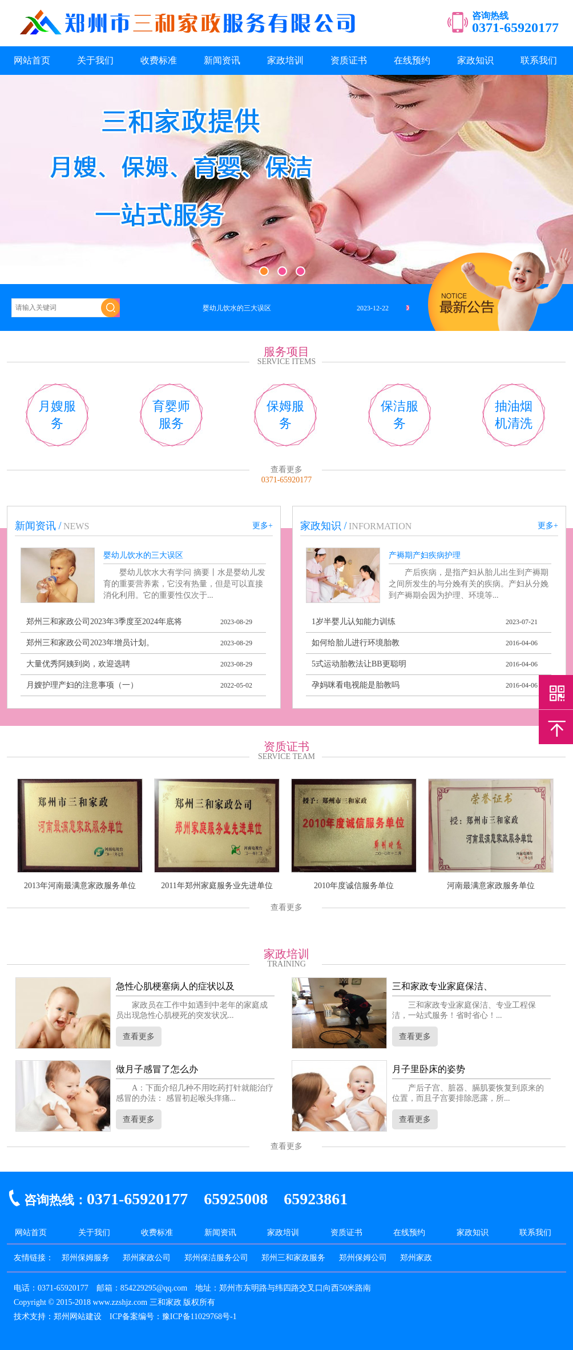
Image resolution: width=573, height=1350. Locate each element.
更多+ (262, 525)
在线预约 (412, 60)
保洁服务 (399, 414)
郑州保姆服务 (86, 1257)
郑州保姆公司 (363, 1257)
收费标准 (158, 60)
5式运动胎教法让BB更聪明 (359, 664)
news (76, 526)
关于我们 (95, 60)
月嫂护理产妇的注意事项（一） (82, 685)
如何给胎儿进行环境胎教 (356, 642)
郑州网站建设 (78, 1316)
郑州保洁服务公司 (216, 1257)
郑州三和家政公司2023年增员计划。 (90, 642)
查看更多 (286, 469)
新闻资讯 (222, 60)
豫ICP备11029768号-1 (199, 1316)
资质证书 (348, 60)
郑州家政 (416, 1257)
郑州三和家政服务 (293, 1257)
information (380, 526)
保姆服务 (285, 414)
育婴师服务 (171, 414)
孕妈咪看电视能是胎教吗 (356, 685)
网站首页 (32, 60)
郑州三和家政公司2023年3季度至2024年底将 (104, 621)
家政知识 (475, 60)
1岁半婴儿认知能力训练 (354, 621)
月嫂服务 (57, 414)
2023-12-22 (373, 308)
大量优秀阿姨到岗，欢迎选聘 (78, 664)
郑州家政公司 (147, 1257)
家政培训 (285, 60)
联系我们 (538, 60)
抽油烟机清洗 (513, 414)
